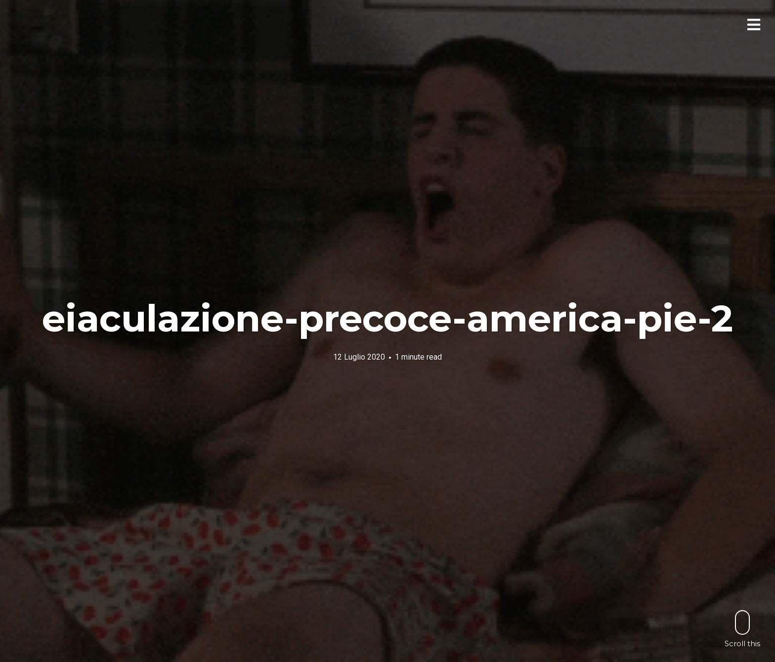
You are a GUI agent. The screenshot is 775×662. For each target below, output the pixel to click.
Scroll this (742, 628)
